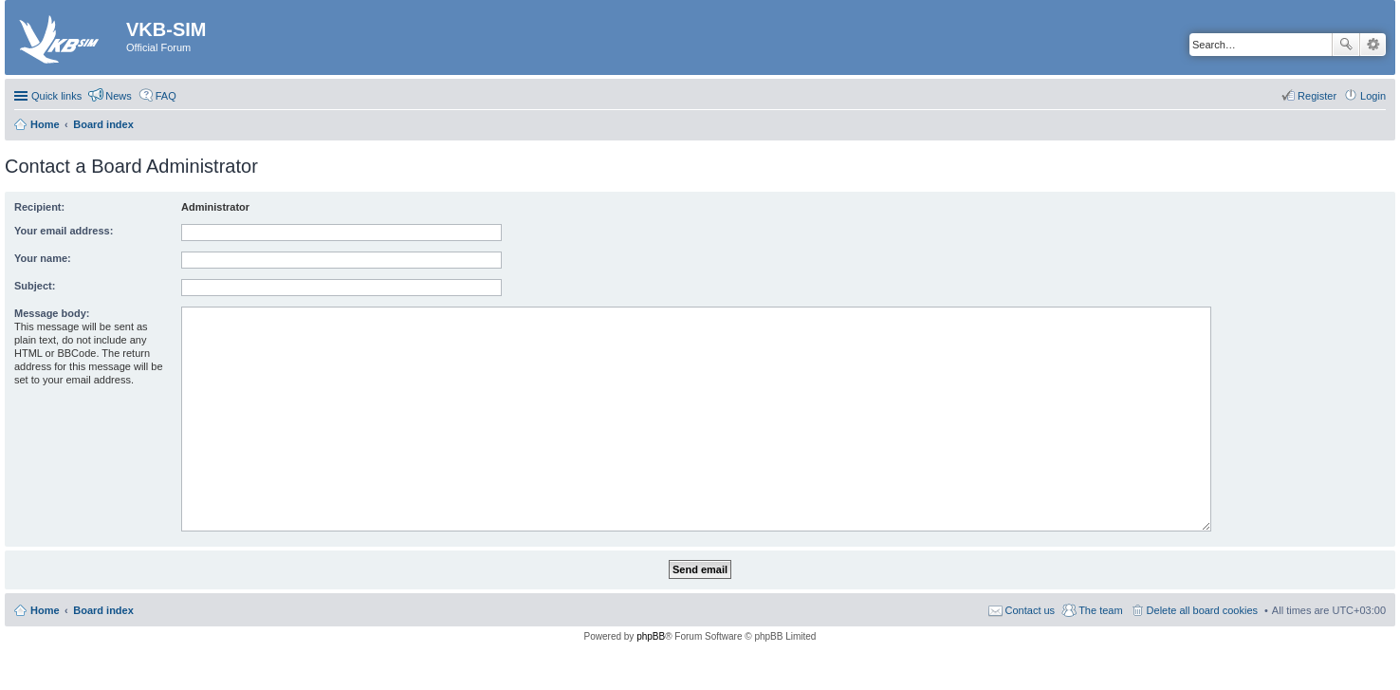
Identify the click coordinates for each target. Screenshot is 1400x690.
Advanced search (1373, 44)
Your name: (42, 258)
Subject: (34, 285)
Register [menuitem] (1317, 96)
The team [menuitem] (1100, 610)
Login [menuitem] (1373, 96)
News (118, 96)
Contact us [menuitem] (1030, 610)
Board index (103, 610)
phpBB (650, 636)
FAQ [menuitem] (166, 96)
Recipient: (39, 207)
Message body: (51, 313)
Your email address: (63, 230)
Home (45, 610)
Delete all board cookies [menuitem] (1202, 610)
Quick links (56, 96)
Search (1346, 44)
